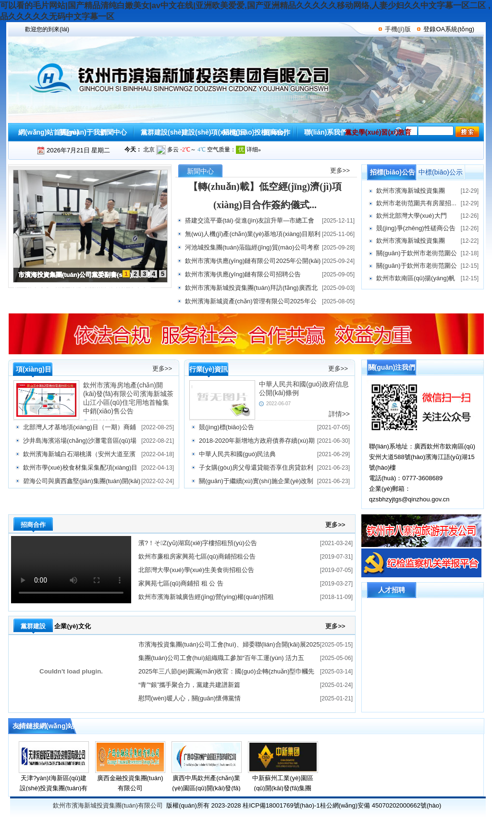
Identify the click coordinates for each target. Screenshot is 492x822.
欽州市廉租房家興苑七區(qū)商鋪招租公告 (197, 556)
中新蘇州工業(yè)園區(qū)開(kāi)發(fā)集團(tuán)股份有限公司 (282, 788)
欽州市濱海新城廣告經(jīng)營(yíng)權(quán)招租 (206, 596)
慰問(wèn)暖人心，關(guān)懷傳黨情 (189, 698)
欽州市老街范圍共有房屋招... (416, 203)
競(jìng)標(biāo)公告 (226, 427)
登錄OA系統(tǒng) (448, 29)
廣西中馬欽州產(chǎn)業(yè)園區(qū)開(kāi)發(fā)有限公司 (206, 788)
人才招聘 (391, 590)
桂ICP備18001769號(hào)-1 (281, 805)
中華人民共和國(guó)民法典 (237, 454)
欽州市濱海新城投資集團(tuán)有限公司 (108, 805)
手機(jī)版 (398, 29)
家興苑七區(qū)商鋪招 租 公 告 (180, 583)
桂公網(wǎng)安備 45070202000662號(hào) (381, 805)
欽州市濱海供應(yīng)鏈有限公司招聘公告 (243, 274)
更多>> (340, 170)
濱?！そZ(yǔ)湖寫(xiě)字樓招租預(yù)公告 (197, 543)
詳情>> (339, 414)
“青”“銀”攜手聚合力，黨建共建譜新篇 (189, 684)
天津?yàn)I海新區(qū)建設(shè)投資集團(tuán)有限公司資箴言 (54, 788)
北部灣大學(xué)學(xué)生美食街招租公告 (196, 569)
